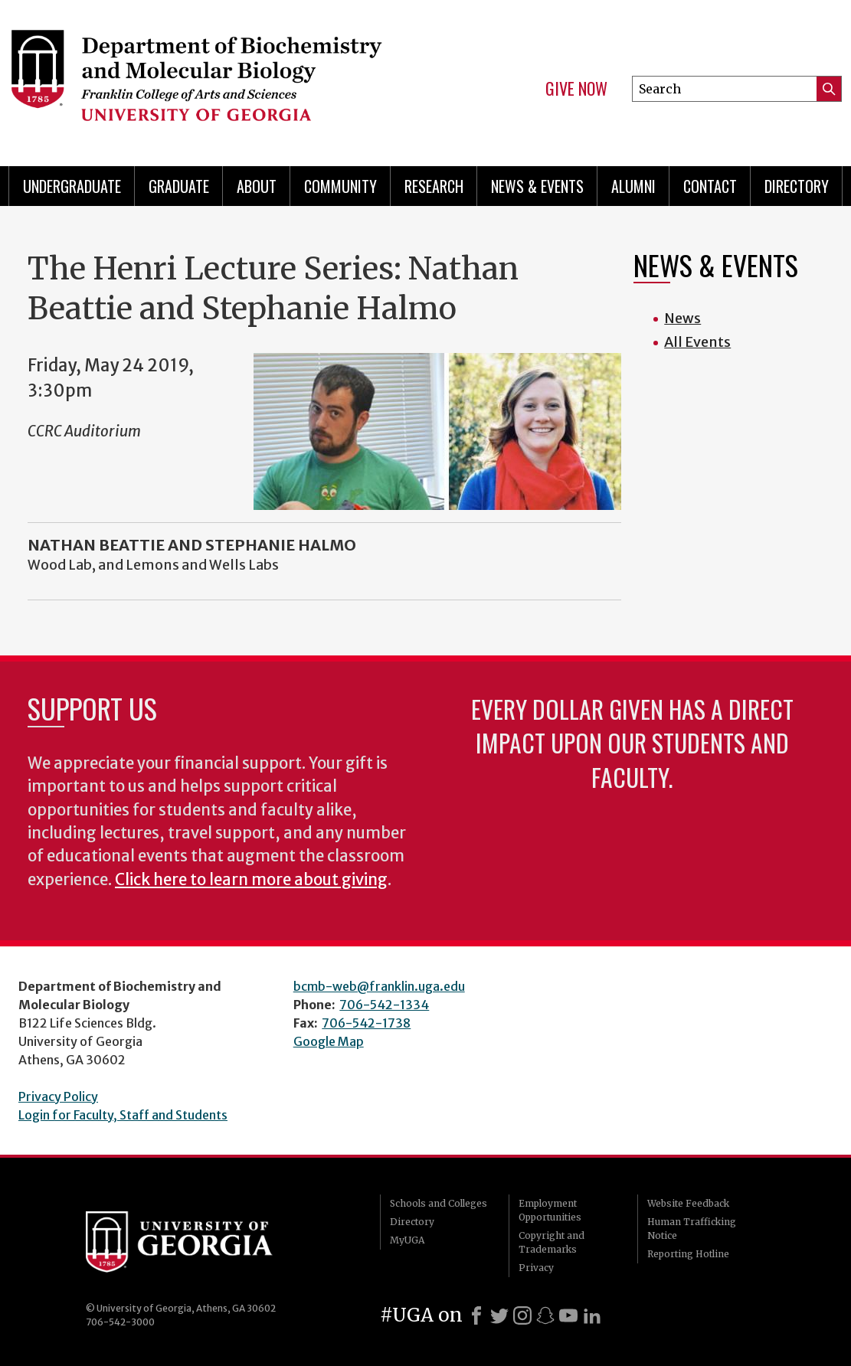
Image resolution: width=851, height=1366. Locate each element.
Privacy (536, 1267)
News (682, 318)
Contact (710, 186)
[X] (499, 1315)
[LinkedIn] (592, 1315)
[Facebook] (476, 1315)
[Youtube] (568, 1315)
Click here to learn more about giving (251, 880)
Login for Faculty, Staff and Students (122, 1115)
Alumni (633, 186)
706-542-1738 (366, 1023)
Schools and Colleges (438, 1203)
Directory (796, 186)
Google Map (328, 1041)
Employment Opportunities (550, 1210)
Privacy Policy (58, 1096)
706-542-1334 (384, 1004)
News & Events (537, 186)
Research (433, 186)
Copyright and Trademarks (551, 1242)
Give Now (576, 89)
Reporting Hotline (688, 1254)
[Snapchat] (545, 1315)
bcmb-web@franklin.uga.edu (379, 986)
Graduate (179, 186)
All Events (697, 342)
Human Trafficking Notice (691, 1228)
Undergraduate (72, 186)
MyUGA (407, 1240)
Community (340, 186)
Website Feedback (688, 1203)
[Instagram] (522, 1315)
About (257, 186)
